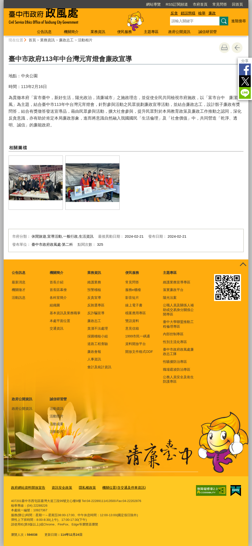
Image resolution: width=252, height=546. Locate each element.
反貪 (174, 13)
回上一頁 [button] (237, 47)
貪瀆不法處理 (97, 328)
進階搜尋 (238, 21)
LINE (245, 93)
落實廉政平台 (173, 290)
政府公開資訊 (179, 32)
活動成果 (56, 424)
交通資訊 (56, 328)
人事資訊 (94, 359)
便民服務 (124, 32)
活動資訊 (56, 409)
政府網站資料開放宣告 (27, 487)
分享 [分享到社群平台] (245, 61)
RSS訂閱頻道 (177, 4)
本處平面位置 (60, 321)
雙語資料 (132, 321)
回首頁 (237, 4)
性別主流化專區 (175, 342)
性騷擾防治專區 (175, 362)
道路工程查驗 (97, 344)
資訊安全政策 (58, 487)
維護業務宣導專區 (176, 282)
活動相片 (85, 40)
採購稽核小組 (97, 336)
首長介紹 (56, 282)
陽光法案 (170, 298)
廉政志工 (66, 40)
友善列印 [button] (224, 47)
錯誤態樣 (188, 13)
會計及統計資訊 (99, 367)
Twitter (245, 81)
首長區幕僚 (58, 290)
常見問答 (219, 4)
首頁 (32, 40)
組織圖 (55, 305)
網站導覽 (153, 4)
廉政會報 (94, 352)
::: (1, 2)
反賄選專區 (95, 305)
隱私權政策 (83, 487)
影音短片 (132, 298)
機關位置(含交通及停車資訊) (117, 487)
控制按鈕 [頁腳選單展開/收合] (243, 264)
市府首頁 (200, 4)
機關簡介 (71, 32)
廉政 (212, 13)
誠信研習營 (207, 32)
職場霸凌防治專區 (176, 369)
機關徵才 (18, 290)
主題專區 (151, 32)
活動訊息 (18, 298)
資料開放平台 (135, 344)
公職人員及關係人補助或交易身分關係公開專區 (178, 309)
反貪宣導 (94, 298)
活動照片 (56, 416)
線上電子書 (133, 305)
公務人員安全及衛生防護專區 (178, 379)
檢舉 (202, 13)
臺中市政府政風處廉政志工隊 (178, 351)
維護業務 (94, 282)
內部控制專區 (173, 334)
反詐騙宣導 (95, 313)
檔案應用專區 (135, 313)
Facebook (245, 69)
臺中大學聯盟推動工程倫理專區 (178, 324)
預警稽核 (94, 290)
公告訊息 (44, 32)
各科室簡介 (58, 298)
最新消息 (18, 282)
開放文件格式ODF (139, 352)
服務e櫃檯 (133, 290)
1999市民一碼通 (137, 336)
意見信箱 (132, 328)
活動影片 (56, 432)
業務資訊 (98, 32)
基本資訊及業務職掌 (65, 313)
